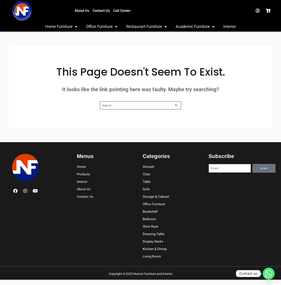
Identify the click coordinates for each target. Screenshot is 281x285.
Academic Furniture (195, 26)
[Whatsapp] (269, 274)
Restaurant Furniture (146, 26)
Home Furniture (61, 26)
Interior (229, 26)
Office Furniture (101, 26)
